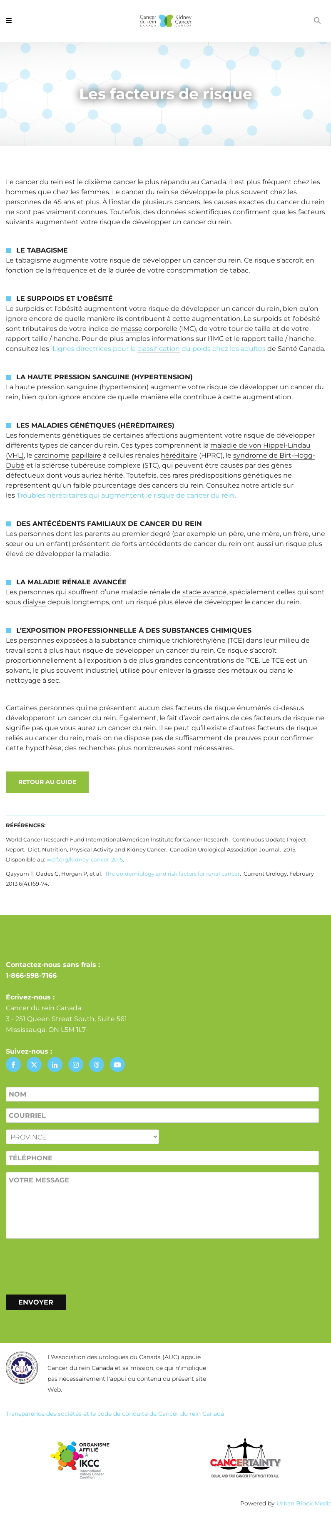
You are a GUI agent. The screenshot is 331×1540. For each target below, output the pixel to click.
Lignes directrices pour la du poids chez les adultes (159, 349)
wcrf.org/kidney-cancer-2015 (85, 859)
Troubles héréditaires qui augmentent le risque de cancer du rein (125, 495)
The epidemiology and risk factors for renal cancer (172, 873)
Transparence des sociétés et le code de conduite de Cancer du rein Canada (115, 1413)
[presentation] (69, 1265)
